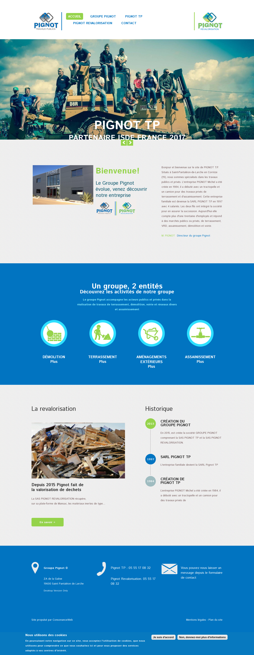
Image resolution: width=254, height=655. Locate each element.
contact (191, 577)
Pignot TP (133, 16)
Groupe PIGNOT (103, 16)
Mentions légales (196, 620)
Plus (54, 362)
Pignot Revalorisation (92, 23)
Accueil (74, 16)
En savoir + (47, 522)
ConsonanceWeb (63, 620)
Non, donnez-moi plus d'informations (202, 637)
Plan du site (215, 620)
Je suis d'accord (163, 637)
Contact (129, 23)
